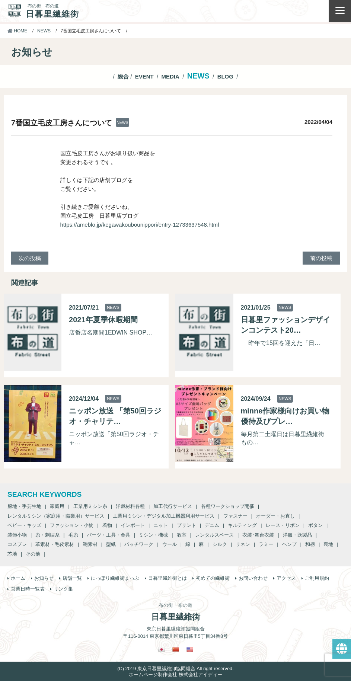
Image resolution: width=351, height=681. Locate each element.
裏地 (328, 544)
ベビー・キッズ (24, 525)
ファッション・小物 (71, 525)
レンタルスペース (214, 535)
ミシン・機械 (153, 535)
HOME (17, 30)
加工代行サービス (172, 506)
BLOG (225, 76)
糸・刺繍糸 (47, 535)
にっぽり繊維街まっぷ (115, 578)
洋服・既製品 (297, 535)
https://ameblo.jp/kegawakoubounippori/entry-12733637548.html (139, 224)
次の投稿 (30, 258)
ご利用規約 (317, 578)
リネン (243, 544)
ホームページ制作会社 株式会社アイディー (175, 674)
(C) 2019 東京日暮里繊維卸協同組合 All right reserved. (175, 668)
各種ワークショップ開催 (227, 506)
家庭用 (57, 506)
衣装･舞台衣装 (258, 535)
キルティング (242, 525)
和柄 (310, 544)
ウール (169, 544)
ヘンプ (289, 544)
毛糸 (73, 535)
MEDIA (170, 76)
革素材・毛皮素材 (54, 544)
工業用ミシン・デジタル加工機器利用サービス (163, 516)
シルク (220, 544)
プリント (186, 525)
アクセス (286, 578)
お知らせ (44, 578)
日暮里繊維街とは (167, 578)
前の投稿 (321, 258)
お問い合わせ (253, 578)
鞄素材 (90, 544)
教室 (181, 535)
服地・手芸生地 (24, 506)
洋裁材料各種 (130, 506)
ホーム (18, 578)
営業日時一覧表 (28, 589)
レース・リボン (283, 525)
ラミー (266, 544)
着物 (107, 525)
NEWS (44, 30)
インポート (133, 525)
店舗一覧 (72, 578)
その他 (33, 554)
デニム (212, 525)
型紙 (111, 544)
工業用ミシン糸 (90, 506)
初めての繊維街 (213, 578)
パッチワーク (138, 544)
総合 (123, 76)
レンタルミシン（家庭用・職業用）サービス (55, 516)
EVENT (144, 76)
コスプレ (17, 544)
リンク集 (63, 589)
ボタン (315, 525)
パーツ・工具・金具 (108, 535)
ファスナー (235, 516)
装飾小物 (17, 535)
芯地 (12, 554)
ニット (160, 525)
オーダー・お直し (275, 516)
